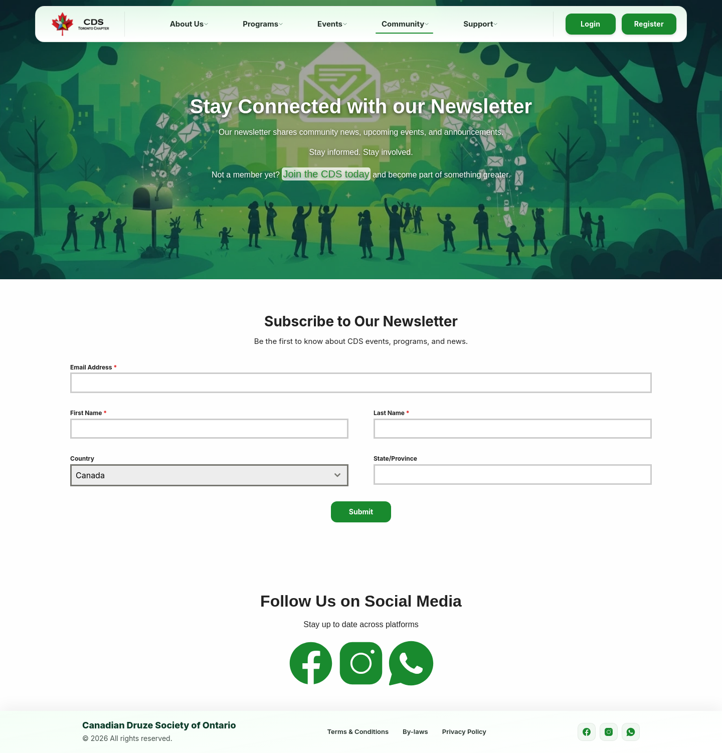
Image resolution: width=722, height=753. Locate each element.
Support (478, 24)
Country (82, 458)
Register (649, 24)
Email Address (93, 367)
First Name (88, 413)
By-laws (415, 731)
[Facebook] (311, 684)
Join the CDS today (326, 173)
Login (590, 24)
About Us (187, 24)
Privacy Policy (464, 731)
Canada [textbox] (90, 475)
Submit (361, 511)
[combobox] (209, 475)
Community (403, 24)
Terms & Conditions (358, 731)
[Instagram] (361, 684)
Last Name (391, 413)
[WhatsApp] (411, 684)
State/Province (395, 458)
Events (329, 24)
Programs (260, 24)
